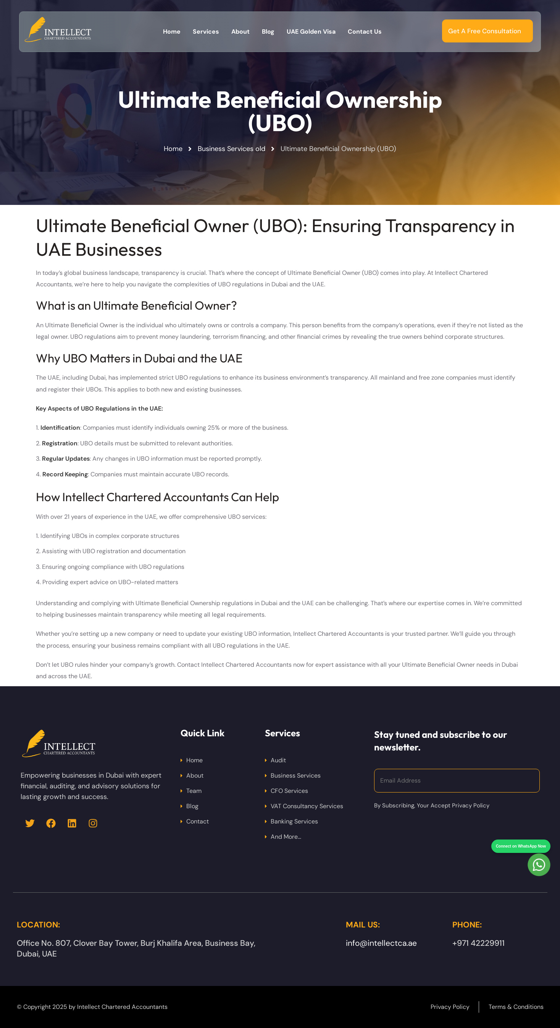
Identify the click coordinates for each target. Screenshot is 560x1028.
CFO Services (289, 791)
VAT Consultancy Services (307, 806)
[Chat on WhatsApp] (539, 851)
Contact (197, 821)
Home (194, 760)
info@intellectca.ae (381, 943)
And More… (286, 837)
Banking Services (294, 821)
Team (194, 791)
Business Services (296, 775)
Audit (278, 760)
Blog (192, 806)
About (194, 775)
